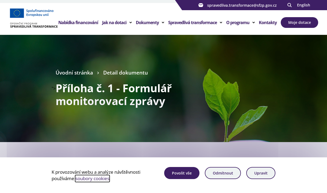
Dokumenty (147, 22)
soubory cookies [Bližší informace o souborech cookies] (92, 178)
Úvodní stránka (74, 72)
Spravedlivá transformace (192, 22)
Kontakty (268, 22)
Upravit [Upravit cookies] (261, 173)
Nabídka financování (78, 22)
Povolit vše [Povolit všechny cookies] (182, 173)
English (303, 5)
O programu (237, 22)
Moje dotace (299, 22)
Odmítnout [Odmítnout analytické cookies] (223, 173)
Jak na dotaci (114, 22)
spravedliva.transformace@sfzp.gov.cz (237, 5)
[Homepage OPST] (33, 19)
